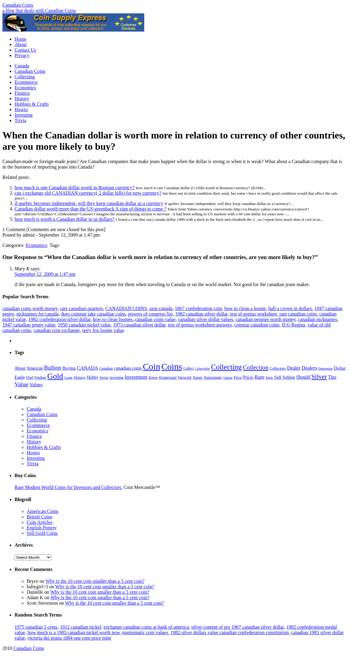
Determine (325, 368)
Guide (68, 377)
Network (185, 377)
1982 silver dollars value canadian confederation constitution (229, 632)
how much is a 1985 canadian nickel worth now (74, 632)
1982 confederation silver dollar (59, 319)
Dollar (339, 368)
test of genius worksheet (253, 313)
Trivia (20, 120)
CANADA (87, 368)
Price (238, 377)
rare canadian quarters (81, 308)
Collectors (278, 368)
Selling (289, 377)
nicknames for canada (37, 313)
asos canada (160, 308)
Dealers (309, 368)
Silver (319, 376)
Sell (278, 377)
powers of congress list (150, 313)
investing (117, 377)
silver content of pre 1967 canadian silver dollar (237, 627)
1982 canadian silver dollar (201, 313)
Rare (260, 377)
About (21, 44)
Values (35, 385)
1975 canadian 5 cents (36, 627)
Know (153, 377)
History (22, 98)
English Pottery (42, 527)
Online (228, 377)
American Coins (42, 511)
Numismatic (213, 377)
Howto (21, 109)
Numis (197, 377)
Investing (24, 115)
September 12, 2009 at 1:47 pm (45, 274)
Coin (151, 366)
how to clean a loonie (245, 308)
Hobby (92, 377)
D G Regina (293, 324)
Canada (22, 65)
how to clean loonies (113, 319)
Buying (69, 368)
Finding (40, 377)
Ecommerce (26, 82)
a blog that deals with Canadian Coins (39, 10)
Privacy (22, 55)
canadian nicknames (317, 319)
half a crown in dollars (290, 308)
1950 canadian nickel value (84, 324)
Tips (332, 377)
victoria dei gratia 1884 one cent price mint (69, 638)
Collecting (25, 76)
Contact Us (25, 50)
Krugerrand (168, 377)
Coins (172, 366)
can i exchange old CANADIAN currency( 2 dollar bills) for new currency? (88, 193)
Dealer (293, 368)
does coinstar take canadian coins (93, 313)
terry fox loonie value (103, 330)
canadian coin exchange (57, 330)
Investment (136, 377)
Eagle (20, 377)
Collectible (202, 368)
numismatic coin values (145, 632)
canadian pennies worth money (266, 319)
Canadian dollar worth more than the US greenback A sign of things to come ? (90, 208)
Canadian (106, 368)
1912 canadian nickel (80, 627)
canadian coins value (155, 319)
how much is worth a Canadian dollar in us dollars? (64, 219)
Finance (22, 93)
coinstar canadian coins (256, 324)
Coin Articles (39, 522)
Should (303, 377)
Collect (188, 368)
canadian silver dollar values (205, 319)
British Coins (39, 516)
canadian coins (128, 368)
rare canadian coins (298, 313)
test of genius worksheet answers (200, 324)
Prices (248, 377)
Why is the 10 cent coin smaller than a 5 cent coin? (95, 581)
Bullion (52, 367)
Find (29, 377)
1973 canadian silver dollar (139, 324)
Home (20, 39)
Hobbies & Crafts (32, 104)
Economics (25, 87)
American (35, 368)
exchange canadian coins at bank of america (146, 627)
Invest (104, 377)
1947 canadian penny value (28, 324)
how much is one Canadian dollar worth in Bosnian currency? (75, 187)
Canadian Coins (17, 5)
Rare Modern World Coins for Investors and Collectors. (68, 487)
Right (269, 377)
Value (21, 384)
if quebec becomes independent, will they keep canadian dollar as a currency (89, 203)
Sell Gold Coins (42, 533)
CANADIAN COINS (126, 308)
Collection (255, 367)
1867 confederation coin (198, 308)
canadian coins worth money (30, 308)
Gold (55, 376)
